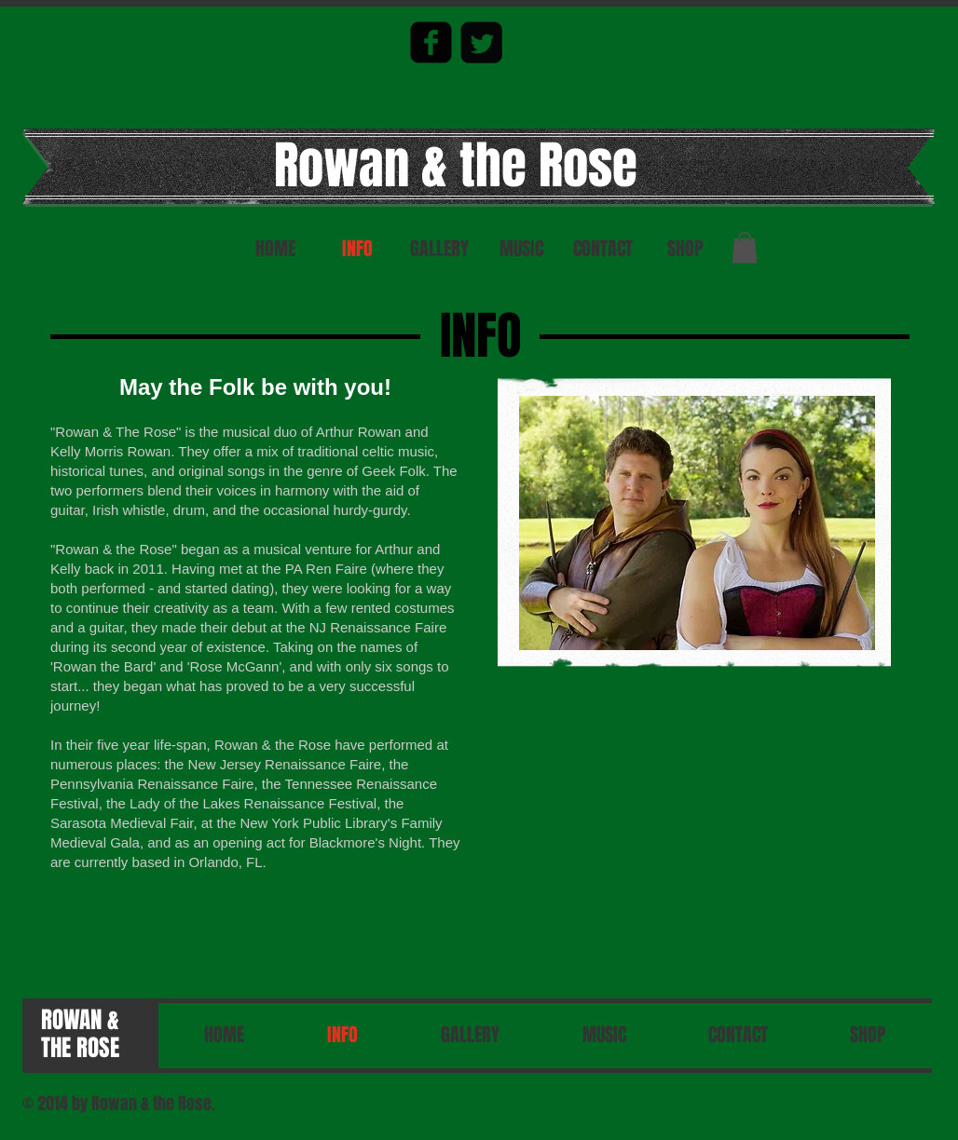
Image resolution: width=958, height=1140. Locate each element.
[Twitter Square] (481, 42)
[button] (745, 247)
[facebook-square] (431, 42)
